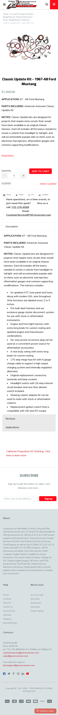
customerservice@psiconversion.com (21, 652)
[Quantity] (14, 175)
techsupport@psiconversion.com (19, 665)
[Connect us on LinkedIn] (23, 673)
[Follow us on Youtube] (27, 673)
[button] (4, 4)
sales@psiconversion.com (15, 656)
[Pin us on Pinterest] (13, 673)
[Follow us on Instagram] (18, 673)
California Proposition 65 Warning (24, 451)
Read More (8, 155)
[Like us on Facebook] (4, 673)
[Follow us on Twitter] (9, 673)
